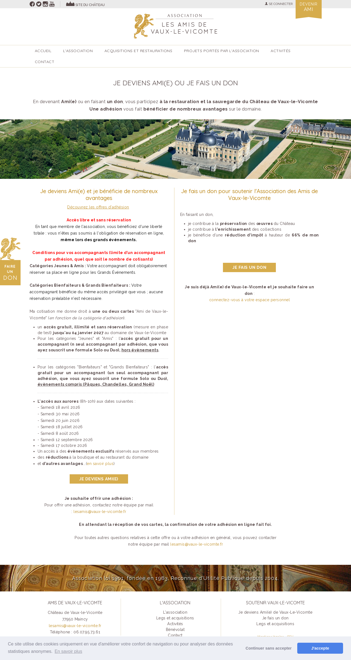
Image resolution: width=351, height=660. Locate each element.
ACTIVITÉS (281, 50)
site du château (90, 5)
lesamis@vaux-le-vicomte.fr (99, 511)
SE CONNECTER (279, 4)
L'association (78, 50)
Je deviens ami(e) (98, 478)
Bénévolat (175, 629)
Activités (175, 624)
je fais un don (249, 267)
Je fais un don (275, 618)
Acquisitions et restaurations (138, 50)
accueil (43, 50)
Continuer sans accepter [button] (269, 648)
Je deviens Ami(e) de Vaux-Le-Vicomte (275, 612)
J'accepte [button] (320, 648)
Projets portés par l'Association (221, 50)
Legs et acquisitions (175, 618)
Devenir (308, 7)
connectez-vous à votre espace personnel (249, 300)
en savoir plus (100, 463)
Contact (45, 61)
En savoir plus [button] (68, 651)
